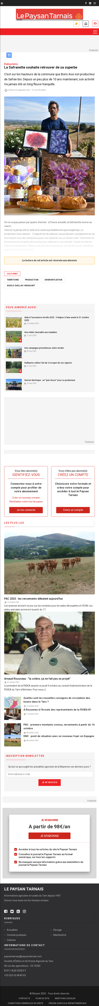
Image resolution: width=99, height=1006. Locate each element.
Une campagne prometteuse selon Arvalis (44, 348)
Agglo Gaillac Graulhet (21, 285)
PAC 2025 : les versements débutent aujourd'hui (33, 598)
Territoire (13, 280)
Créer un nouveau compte (26, 497)
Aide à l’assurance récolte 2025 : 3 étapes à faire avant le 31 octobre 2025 (56, 318)
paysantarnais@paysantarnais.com (23, 956)
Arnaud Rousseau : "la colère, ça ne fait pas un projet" (37, 678)
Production (31, 280)
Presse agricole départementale (67, 1003)
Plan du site (42, 998)
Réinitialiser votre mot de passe (26, 501)
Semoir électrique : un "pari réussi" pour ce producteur (49, 380)
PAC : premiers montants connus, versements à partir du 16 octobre (59, 726)
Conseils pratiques (16, 935)
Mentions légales (65, 998)
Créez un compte (73, 510)
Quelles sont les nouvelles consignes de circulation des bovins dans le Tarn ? (56, 699)
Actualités (12, 930)
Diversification (53, 280)
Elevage (57, 930)
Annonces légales (86, 24)
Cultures (12, 273)
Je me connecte (95, 24)
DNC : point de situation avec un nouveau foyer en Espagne (58, 736)
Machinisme (59, 935)
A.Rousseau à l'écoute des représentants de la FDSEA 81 (57, 709)
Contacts (24, 998)
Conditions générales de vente (25, 1003)
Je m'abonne (76, 24)
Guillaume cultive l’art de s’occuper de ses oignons (48, 363)
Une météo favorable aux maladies (40, 332)
